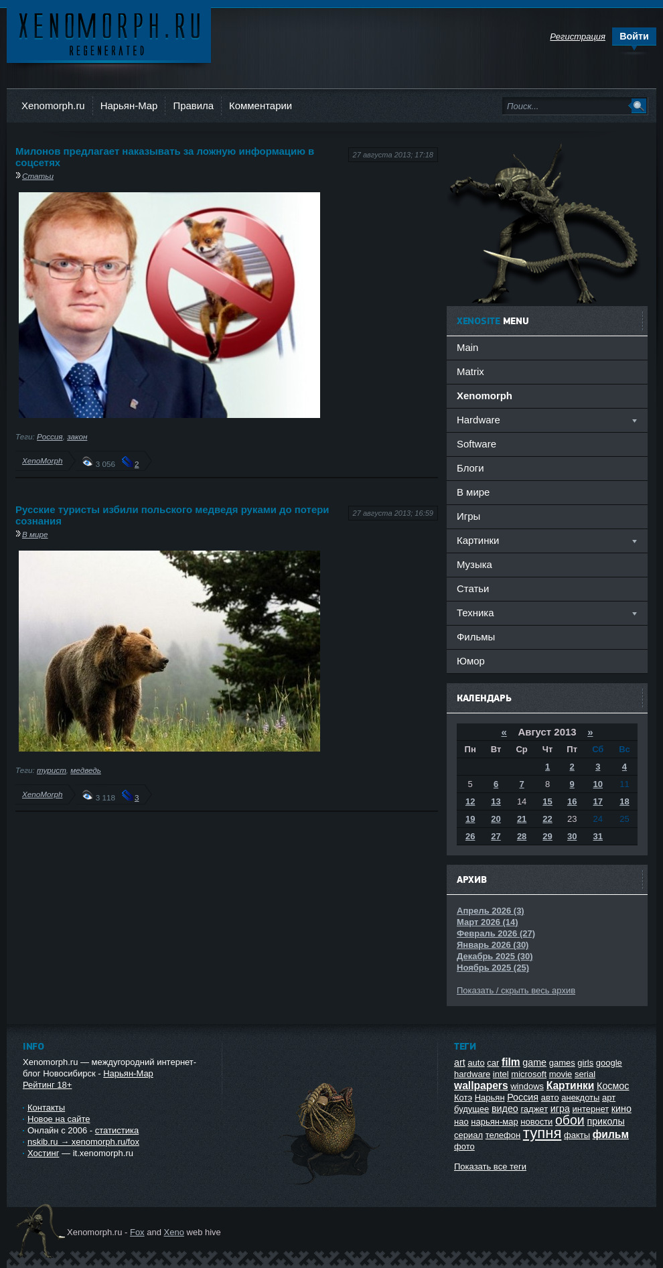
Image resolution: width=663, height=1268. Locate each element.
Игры (468, 516)
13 (495, 801)
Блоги (470, 468)
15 (547, 801)
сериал (468, 1135)
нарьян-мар (494, 1122)
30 (572, 836)
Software (476, 443)
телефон (503, 1135)
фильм (611, 1134)
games (562, 1063)
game (534, 1062)
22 (547, 819)
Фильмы (476, 636)
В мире (35, 534)
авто (550, 1098)
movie (561, 1074)
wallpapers (481, 1085)
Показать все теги (490, 1166)
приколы (605, 1121)
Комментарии (260, 105)
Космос (613, 1085)
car (493, 1063)
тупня (542, 1133)
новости (536, 1122)
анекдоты (580, 1098)
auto (475, 1063)
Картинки (570, 1085)
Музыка (474, 564)
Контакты (46, 1108)
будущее (471, 1109)
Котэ (463, 1098)
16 (572, 801)
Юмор (471, 660)
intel (501, 1074)
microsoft (528, 1074)
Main (467, 347)
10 (598, 784)
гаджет (534, 1109)
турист (51, 770)
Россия (50, 436)
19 (470, 819)
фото (464, 1146)
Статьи (38, 175)
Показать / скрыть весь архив (516, 990)
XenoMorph (42, 460)
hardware (472, 1074)
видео (505, 1108)
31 (598, 836)
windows (527, 1086)
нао (461, 1122)
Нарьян (490, 1098)
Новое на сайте (58, 1119)
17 (598, 801)
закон (77, 436)
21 (521, 819)
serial (585, 1074)
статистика (117, 1130)
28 (521, 836)
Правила (193, 105)
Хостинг (43, 1153)
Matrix (470, 371)
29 (547, 836)
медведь (85, 770)
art (459, 1062)
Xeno (174, 1232)
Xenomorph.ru (53, 105)
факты (577, 1135)
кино (621, 1108)
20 (495, 819)
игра (560, 1108)
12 (470, 801)
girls (585, 1063)
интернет (591, 1109)
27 (495, 836)
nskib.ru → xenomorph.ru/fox (83, 1142)
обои (570, 1120)
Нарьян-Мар (129, 105)
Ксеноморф (109, 33)
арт (608, 1098)
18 (624, 801)
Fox (137, 1232)
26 (470, 836)
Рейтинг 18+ (47, 1085)
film (511, 1062)
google (609, 1063)
